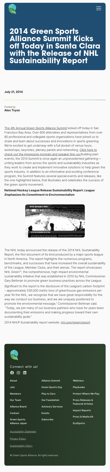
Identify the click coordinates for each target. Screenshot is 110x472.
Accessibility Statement (23, 431)
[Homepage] (12, 9)
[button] (98, 8)
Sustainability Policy (21, 445)
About (13, 380)
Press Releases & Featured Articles (83, 402)
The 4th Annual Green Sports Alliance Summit (35, 128)
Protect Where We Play (86, 393)
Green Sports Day (51, 387)
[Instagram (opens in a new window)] (18, 373)
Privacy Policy (18, 438)
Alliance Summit (50, 380)
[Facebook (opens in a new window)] (12, 373)
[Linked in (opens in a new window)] (25, 373)
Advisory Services (52, 406)
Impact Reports (82, 410)
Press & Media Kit (83, 416)
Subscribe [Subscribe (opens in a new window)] (47, 419)
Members (15, 393)
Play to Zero (48, 393)
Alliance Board (18, 406)
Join (12, 387)
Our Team (15, 400)
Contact (14, 413)
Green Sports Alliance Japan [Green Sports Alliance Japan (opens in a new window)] (18, 421)
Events (45, 413)
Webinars (78, 380)
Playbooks (79, 387)
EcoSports (79, 423)
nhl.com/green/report (75, 322)
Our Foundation (50, 400)
